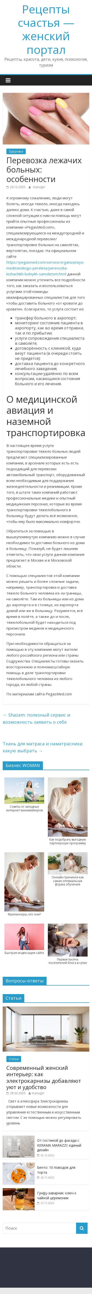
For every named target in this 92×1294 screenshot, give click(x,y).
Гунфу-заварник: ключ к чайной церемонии (56, 1195)
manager (39, 187)
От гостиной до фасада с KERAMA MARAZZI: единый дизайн (59, 1145)
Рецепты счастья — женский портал (46, 29)
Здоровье (16, 151)
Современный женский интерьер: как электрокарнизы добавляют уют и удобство (43, 1077)
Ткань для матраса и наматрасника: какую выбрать (43, 747)
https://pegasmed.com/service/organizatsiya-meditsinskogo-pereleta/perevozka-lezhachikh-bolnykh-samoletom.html (45, 268)
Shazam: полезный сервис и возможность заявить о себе (36, 718)
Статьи (14, 1059)
